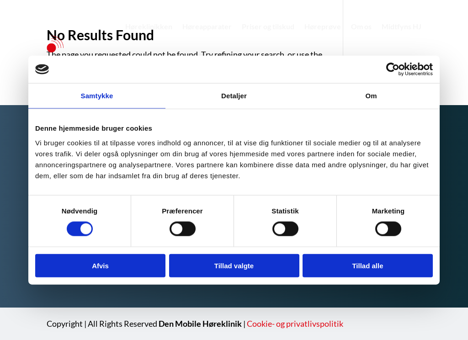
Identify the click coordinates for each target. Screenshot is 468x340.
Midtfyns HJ (401, 26)
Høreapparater (207, 26)
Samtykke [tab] (97, 96)
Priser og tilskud (268, 26)
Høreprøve (322, 26)
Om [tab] (371, 96)
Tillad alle (367, 265)
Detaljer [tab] (234, 96)
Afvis (100, 265)
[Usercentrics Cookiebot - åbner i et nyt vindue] (393, 69)
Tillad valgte (234, 265)
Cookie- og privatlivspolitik (295, 324)
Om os (361, 26)
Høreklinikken (148, 26)
